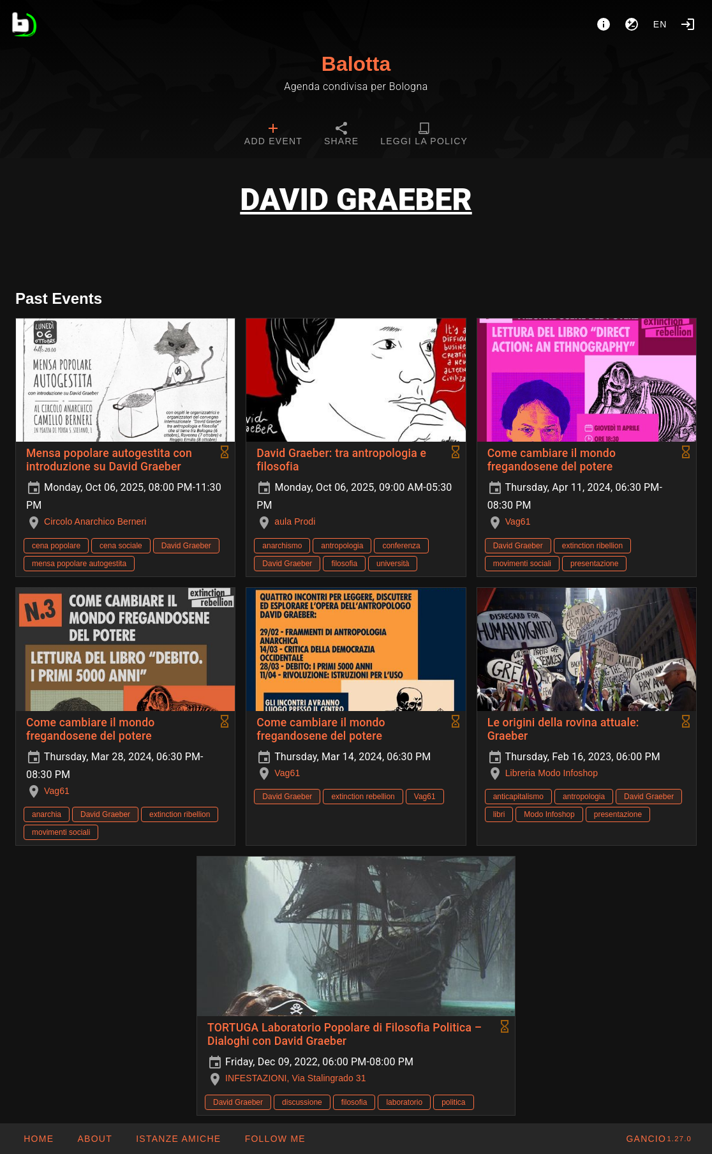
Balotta (356, 63)
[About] (604, 24)
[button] (178, 1138)
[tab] (273, 135)
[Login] (688, 24)
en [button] (660, 24)
